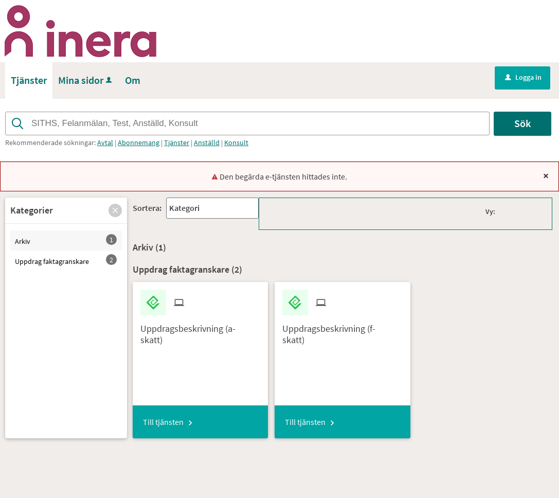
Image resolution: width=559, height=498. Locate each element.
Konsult (236, 142)
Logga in (523, 77)
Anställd (207, 142)
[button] (115, 210)
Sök (522, 123)
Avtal (105, 142)
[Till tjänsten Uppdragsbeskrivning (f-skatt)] (342, 330)
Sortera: (147, 208)
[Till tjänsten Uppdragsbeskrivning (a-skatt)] (200, 330)
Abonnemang (138, 142)
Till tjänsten (163, 422)
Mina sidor (86, 80)
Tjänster (176, 142)
